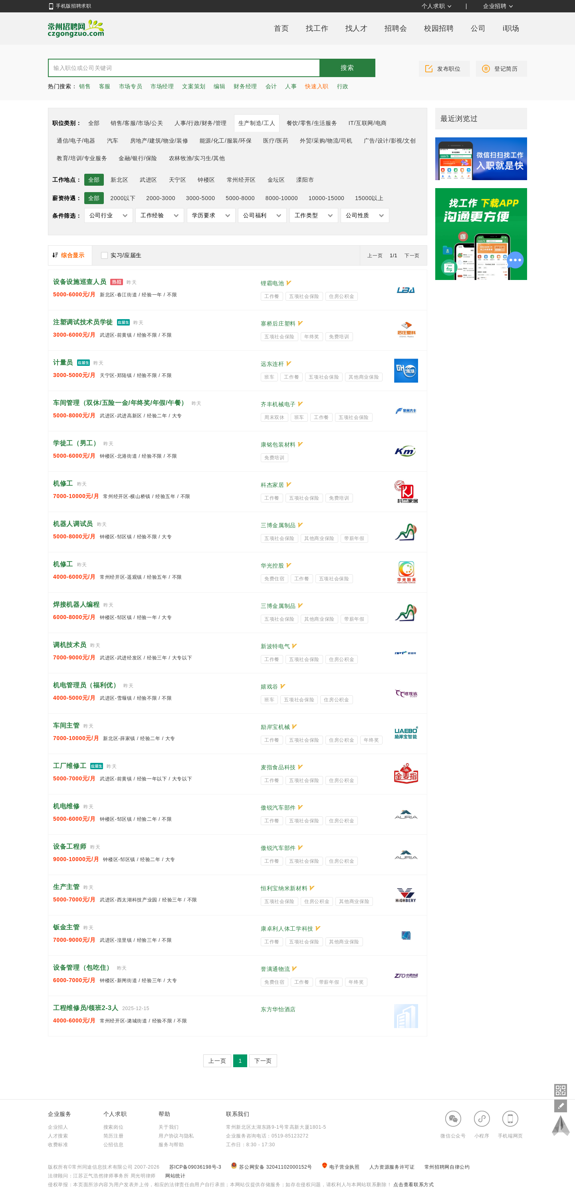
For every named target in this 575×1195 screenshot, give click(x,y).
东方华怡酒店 (278, 1009)
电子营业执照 (341, 1167)
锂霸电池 (272, 283)
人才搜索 (58, 1136)
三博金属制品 (278, 525)
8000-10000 (282, 198)
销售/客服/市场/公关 (137, 123)
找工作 (317, 28)
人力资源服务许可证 (392, 1167)
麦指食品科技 (278, 767)
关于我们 (169, 1127)
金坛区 (276, 180)
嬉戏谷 (269, 686)
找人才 (356, 28)
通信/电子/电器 (76, 140)
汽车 (113, 140)
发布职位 (449, 69)
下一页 (412, 255)
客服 (105, 86)
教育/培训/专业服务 (82, 158)
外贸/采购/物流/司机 (326, 140)
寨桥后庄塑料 (278, 323)
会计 (271, 86)
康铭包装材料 (278, 444)
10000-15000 (327, 198)
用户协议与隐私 (176, 1136)
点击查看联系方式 (413, 1184)
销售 (85, 86)
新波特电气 (275, 646)
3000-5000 (200, 198)
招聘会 (396, 28)
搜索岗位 (113, 1127)
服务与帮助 (171, 1144)
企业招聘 (495, 6)
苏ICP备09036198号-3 (195, 1167)
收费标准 (58, 1144)
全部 (94, 123)
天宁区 (177, 180)
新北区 (119, 180)
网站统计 (175, 1176)
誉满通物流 (275, 969)
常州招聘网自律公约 (447, 1167)
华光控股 (272, 565)
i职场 (511, 28)
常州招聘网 (76, 28)
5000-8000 (240, 198)
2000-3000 (160, 198)
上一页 (375, 255)
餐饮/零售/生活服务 (312, 123)
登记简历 (506, 69)
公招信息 (113, 1144)
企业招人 (58, 1127)
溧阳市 (305, 180)
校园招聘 (439, 28)
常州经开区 (241, 180)
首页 (281, 28)
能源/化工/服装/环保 (226, 140)
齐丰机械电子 (278, 404)
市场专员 (131, 86)
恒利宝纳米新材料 (284, 888)
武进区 (148, 180)
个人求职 (433, 6)
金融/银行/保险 (138, 158)
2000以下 (122, 198)
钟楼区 (206, 180)
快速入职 (317, 86)
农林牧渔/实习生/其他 (197, 158)
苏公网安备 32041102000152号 (272, 1167)
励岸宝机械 (275, 727)
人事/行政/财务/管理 (200, 123)
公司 (478, 28)
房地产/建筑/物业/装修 (159, 140)
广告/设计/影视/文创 (390, 140)
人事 (291, 86)
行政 (343, 86)
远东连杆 (272, 364)
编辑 (219, 86)
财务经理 (245, 86)
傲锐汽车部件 (278, 807)
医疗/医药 (275, 140)
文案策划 (194, 86)
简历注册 (113, 1136)
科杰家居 (272, 485)
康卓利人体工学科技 (287, 928)
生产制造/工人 (257, 123)
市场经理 (162, 86)
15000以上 (369, 198)
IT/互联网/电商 (368, 123)
